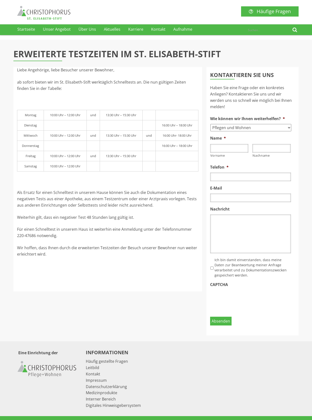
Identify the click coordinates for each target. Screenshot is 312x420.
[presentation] (247, 299)
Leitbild (92, 367)
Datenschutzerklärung (106, 386)
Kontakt (158, 29)
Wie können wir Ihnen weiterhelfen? (247, 118)
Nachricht (220, 209)
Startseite (26, 29)
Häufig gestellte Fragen (107, 361)
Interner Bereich (101, 399)
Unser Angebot (57, 29)
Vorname (217, 155)
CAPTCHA (219, 284)
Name (218, 138)
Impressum (96, 380)
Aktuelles (112, 29)
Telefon (219, 167)
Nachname (261, 155)
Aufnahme (182, 29)
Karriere (135, 29)
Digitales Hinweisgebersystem (113, 405)
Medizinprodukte (101, 392)
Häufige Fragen (270, 11)
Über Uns (87, 29)
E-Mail (216, 188)
